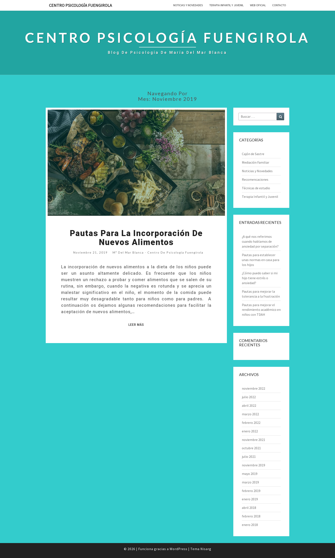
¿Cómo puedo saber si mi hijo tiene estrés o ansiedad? (260, 278)
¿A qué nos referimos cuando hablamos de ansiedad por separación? (260, 241)
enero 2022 (250, 431)
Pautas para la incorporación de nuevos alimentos (136, 238)
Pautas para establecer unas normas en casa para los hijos (260, 260)
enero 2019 (250, 499)
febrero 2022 (251, 422)
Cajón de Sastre (253, 154)
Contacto (279, 5)
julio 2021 (249, 456)
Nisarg (205, 549)
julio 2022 (249, 397)
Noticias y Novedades (188, 5)
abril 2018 (249, 507)
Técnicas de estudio (256, 188)
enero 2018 (250, 525)
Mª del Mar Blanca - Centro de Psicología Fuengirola (158, 252)
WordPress (178, 549)
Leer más (137, 324)
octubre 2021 (251, 448)
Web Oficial (258, 5)
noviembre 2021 (253, 440)
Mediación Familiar (255, 162)
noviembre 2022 (253, 388)
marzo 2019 (250, 482)
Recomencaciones (255, 179)
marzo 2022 (250, 414)
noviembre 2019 (253, 465)
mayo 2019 (249, 473)
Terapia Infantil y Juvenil (226, 5)
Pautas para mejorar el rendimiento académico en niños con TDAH (261, 310)
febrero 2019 (251, 491)
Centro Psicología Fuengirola (80, 5)
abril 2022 (249, 405)
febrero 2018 (251, 516)
